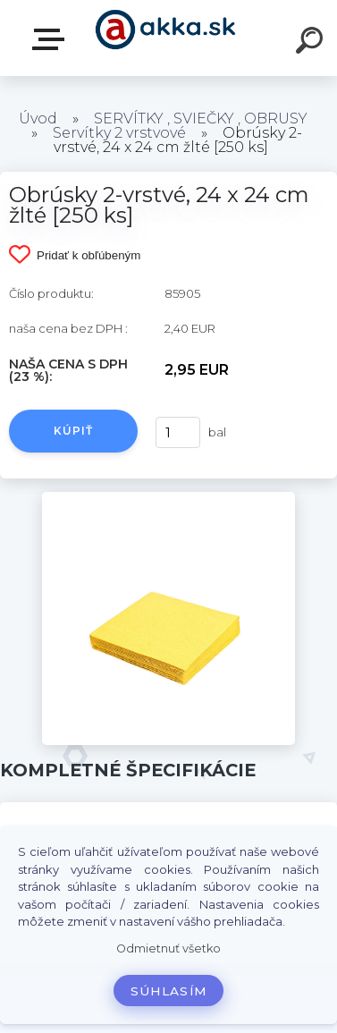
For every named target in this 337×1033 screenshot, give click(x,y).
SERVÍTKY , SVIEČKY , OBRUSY (201, 118)
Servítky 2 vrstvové (119, 132)
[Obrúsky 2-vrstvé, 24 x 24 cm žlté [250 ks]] (168, 498)
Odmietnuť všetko (168, 948)
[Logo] (165, 38)
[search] (312, 43)
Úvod (38, 118)
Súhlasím (169, 991)
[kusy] (178, 432)
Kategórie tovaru (52, 39)
